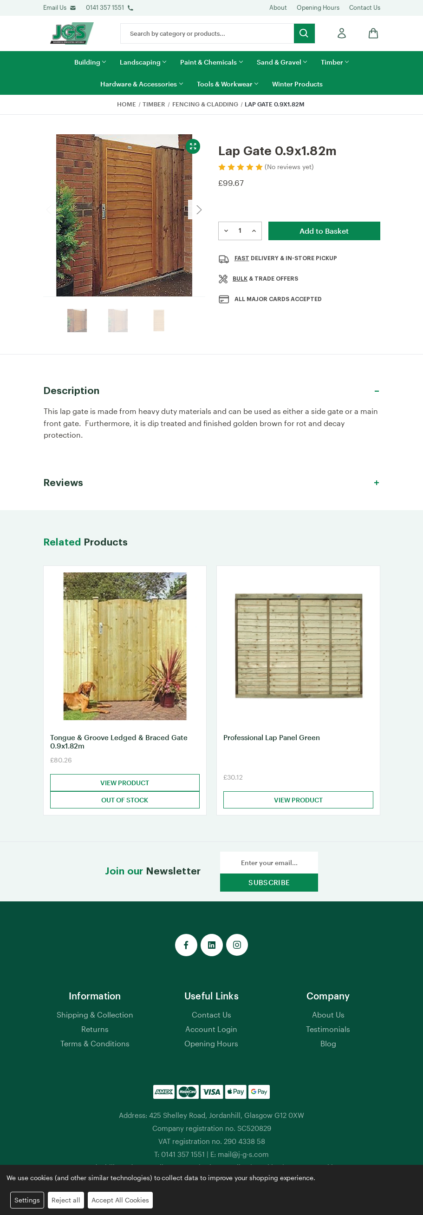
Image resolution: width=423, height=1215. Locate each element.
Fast (241, 258)
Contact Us (364, 7)
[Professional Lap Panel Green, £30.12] (298, 647)
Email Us (54, 7)
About (278, 7)
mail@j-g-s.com (243, 1156)
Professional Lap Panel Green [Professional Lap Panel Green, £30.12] (271, 740)
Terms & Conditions (95, 1045)
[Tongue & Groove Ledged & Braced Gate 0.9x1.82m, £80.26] (125, 647)
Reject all (66, 1200)
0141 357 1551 (105, 7)
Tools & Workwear (227, 84)
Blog (328, 1045)
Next (198, 209)
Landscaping (143, 62)
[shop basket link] (371, 33)
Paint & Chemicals (211, 62)
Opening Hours (318, 7)
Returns (95, 1031)
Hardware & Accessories (141, 84)
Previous (50, 209)
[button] (211, 391)
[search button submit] (304, 33)
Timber (335, 62)
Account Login (211, 1031)
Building (90, 62)
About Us (328, 1016)
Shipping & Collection (95, 1016)
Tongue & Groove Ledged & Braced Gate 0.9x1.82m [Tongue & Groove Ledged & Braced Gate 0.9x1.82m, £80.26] (119, 744)
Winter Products (297, 84)
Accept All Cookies (120, 1200)
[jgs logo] (72, 33)
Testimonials (328, 1031)
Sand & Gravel (282, 62)
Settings (27, 1200)
